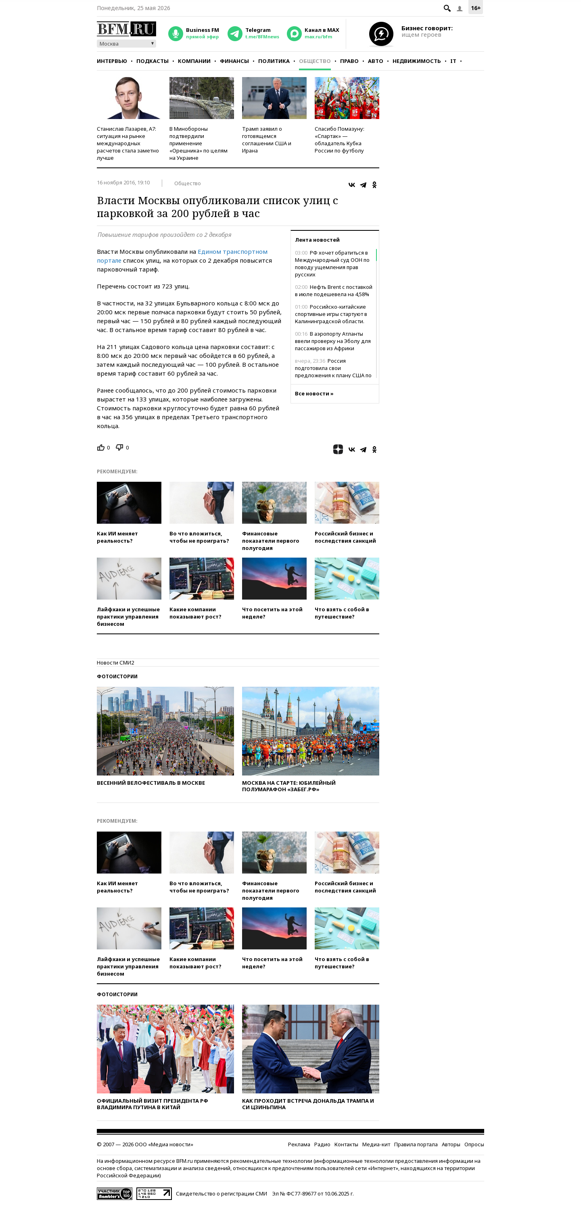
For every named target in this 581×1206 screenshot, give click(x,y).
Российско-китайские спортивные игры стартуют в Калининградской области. (331, 314)
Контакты (346, 1144)
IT (453, 61)
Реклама (299, 1144)
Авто (375, 61)
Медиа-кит (376, 1144)
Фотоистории (117, 676)
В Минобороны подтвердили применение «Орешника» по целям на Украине (198, 143)
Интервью (112, 61)
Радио (322, 1144)
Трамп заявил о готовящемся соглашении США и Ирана (266, 139)
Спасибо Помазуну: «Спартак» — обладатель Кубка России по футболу (339, 139)
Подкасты (152, 61)
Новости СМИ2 (115, 662)
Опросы (474, 1144)
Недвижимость (417, 61)
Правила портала (416, 1144)
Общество (315, 61)
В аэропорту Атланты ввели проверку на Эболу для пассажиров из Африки (333, 341)
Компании (194, 61)
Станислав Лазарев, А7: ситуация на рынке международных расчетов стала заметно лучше (128, 143)
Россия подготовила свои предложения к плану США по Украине (333, 371)
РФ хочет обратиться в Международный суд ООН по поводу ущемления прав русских (332, 263)
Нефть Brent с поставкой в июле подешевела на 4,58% (333, 290)
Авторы (451, 1144)
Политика (274, 61)
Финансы (234, 61)
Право (349, 61)
